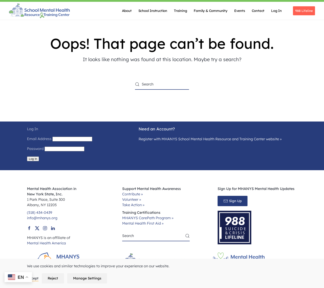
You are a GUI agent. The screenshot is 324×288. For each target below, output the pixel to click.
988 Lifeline (304, 11)
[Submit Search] (187, 235)
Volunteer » (131, 199)
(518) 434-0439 (39, 212)
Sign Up (232, 201)
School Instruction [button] (152, 11)
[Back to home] (39, 11)
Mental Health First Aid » (143, 223)
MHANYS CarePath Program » (147, 218)
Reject (53, 278)
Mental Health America (46, 243)
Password (35, 148)
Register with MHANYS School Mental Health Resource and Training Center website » (210, 139)
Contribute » (132, 194)
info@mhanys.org (42, 218)
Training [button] (180, 11)
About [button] (127, 11)
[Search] (162, 84)
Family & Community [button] (210, 11)
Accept (32, 278)
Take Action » (133, 205)
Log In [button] (276, 11)
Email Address (39, 138)
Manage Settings (87, 278)
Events (239, 11)
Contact (258, 11)
